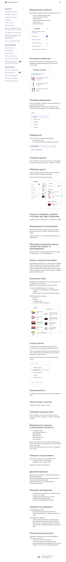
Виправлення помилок (11, 11)
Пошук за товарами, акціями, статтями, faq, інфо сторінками (13, 28)
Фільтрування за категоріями (13, 32)
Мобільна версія (9, 25)
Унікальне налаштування (12, 70)
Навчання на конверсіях (11, 78)
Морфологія (8, 20)
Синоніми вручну (9, 22)
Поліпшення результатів (11, 80)
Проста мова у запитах (11, 56)
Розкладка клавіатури (11, 14)
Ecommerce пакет (9, 48)
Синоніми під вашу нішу (11, 58)
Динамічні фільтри (13, 72)
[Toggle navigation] (60, 2)
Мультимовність (9, 53)
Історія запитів (9, 50)
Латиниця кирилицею (11, 17)
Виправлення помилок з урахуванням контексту (13, 62)
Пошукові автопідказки (11, 75)
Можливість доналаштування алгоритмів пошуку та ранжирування (13, 36)
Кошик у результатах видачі (12, 41)
